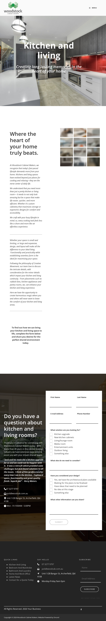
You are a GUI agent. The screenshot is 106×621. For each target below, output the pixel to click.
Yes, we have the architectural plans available (75, 479)
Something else (61, 453)
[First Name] (61, 403)
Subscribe (89, 589)
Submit (59, 522)
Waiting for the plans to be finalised (70, 483)
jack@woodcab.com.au (52, 568)
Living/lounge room (63, 440)
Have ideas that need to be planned (70, 486)
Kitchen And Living (17, 564)
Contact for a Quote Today (21, 580)
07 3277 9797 (48, 564)
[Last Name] (87, 403)
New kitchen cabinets (64, 437)
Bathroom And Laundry (20, 570)
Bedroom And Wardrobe (20, 567)
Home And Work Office (19, 573)
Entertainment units (63, 447)
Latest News (14, 577)
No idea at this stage (63, 489)
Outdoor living (61, 450)
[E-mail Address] (61, 420)
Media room (60, 444)
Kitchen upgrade (62, 434)
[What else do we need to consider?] (74, 466)
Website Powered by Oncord (48, 617)
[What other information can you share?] (74, 509)
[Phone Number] (87, 420)
